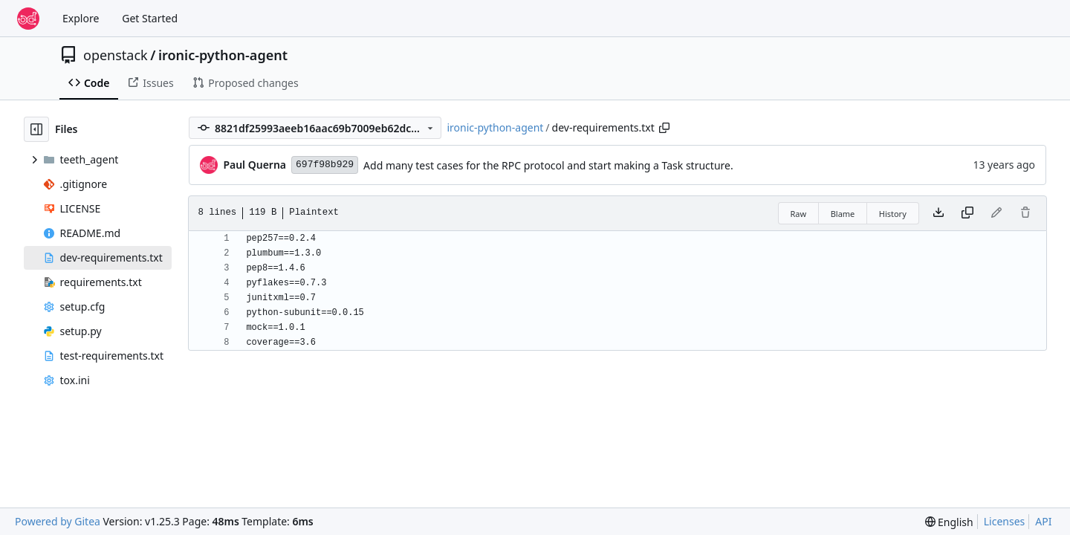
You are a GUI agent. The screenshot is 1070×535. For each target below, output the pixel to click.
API (1043, 521)
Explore (80, 18)
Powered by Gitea (57, 521)
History (893, 213)
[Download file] (938, 213)
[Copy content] (967, 213)
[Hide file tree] (36, 129)
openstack (115, 55)
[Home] (28, 18)
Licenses (1004, 521)
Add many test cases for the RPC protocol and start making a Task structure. (548, 165)
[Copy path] (664, 128)
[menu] (949, 522)
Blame (843, 213)
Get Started (150, 18)
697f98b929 (325, 164)
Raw (799, 213)
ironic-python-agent (223, 55)
